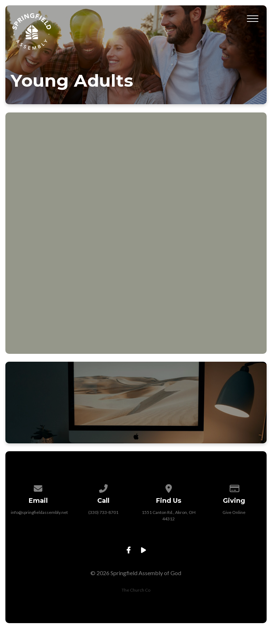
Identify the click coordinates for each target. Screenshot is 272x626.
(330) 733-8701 (103, 512)
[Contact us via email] (38, 487)
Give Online (233, 512)
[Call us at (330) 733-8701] (103, 487)
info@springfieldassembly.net (39, 512)
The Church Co (136, 590)
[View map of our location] (169, 487)
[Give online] (234, 487)
